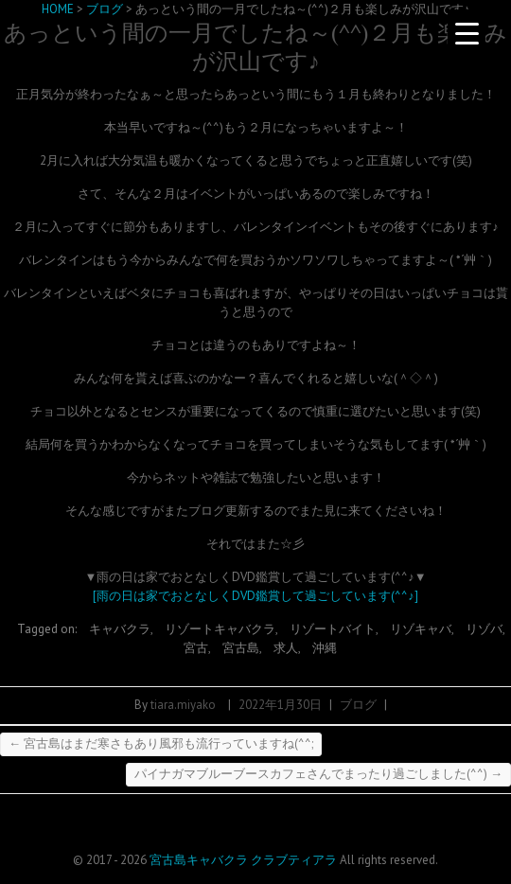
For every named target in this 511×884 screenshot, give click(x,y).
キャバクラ (119, 629)
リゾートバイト (333, 629)
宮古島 (240, 648)
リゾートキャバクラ (220, 629)
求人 (285, 648)
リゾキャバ (420, 629)
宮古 (196, 648)
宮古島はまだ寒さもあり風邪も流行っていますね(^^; (161, 743)
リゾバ (484, 629)
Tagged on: (48, 629)
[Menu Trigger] (466, 33)
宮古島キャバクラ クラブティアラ (243, 860)
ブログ (358, 705)
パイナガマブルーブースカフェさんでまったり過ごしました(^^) (318, 774)
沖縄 (324, 648)
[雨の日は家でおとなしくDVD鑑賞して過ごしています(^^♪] (255, 596)
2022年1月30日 (280, 705)
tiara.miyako (183, 705)
